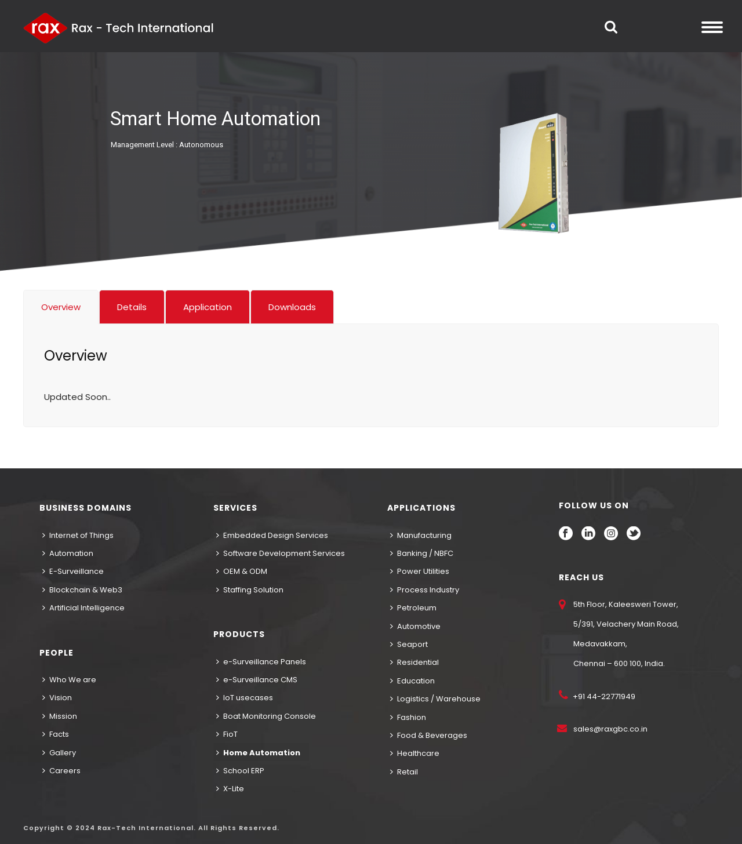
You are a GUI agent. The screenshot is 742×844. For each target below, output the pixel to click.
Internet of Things (78, 535)
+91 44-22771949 (603, 696)
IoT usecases (244, 697)
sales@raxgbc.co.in (610, 728)
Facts (55, 734)
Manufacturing (421, 535)
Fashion (408, 717)
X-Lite (230, 788)
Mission (59, 716)
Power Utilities (419, 571)
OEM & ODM (241, 571)
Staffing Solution (249, 589)
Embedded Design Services (272, 535)
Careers (61, 770)
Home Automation (258, 752)
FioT (227, 734)
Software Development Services (280, 553)
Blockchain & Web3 (82, 589)
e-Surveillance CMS (256, 679)
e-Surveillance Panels (261, 661)
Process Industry (424, 589)
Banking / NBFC (421, 553)
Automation (67, 553)
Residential (414, 662)
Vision (57, 697)
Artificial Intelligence (83, 607)
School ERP (240, 770)
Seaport (409, 644)
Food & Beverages (428, 735)
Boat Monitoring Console (266, 716)
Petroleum (413, 607)
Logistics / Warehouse (435, 698)
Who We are (69, 679)
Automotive (415, 626)
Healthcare (414, 753)
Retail (404, 771)
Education (412, 680)
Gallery (59, 752)
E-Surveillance (73, 571)
